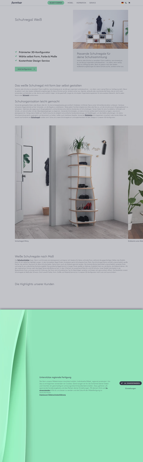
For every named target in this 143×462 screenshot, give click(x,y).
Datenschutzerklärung (57, 395)
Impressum (43, 395)
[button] (130, 383)
